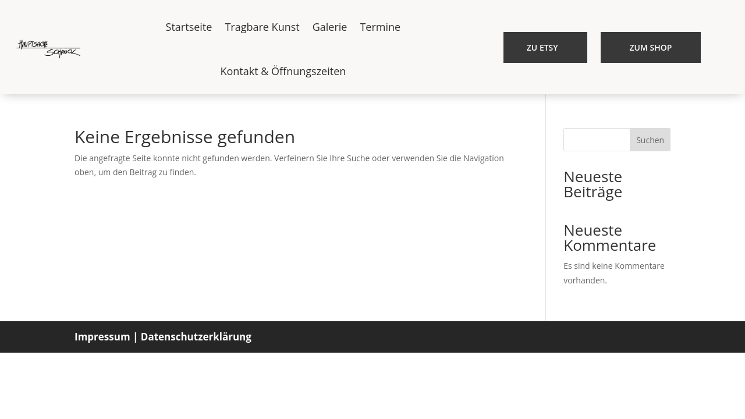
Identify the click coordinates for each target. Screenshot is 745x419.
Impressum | (106, 336)
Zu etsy (542, 47)
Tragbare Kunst (262, 27)
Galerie (330, 27)
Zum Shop (651, 47)
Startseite (189, 27)
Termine (380, 27)
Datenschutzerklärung (196, 336)
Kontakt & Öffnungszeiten (283, 71)
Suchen (650, 139)
